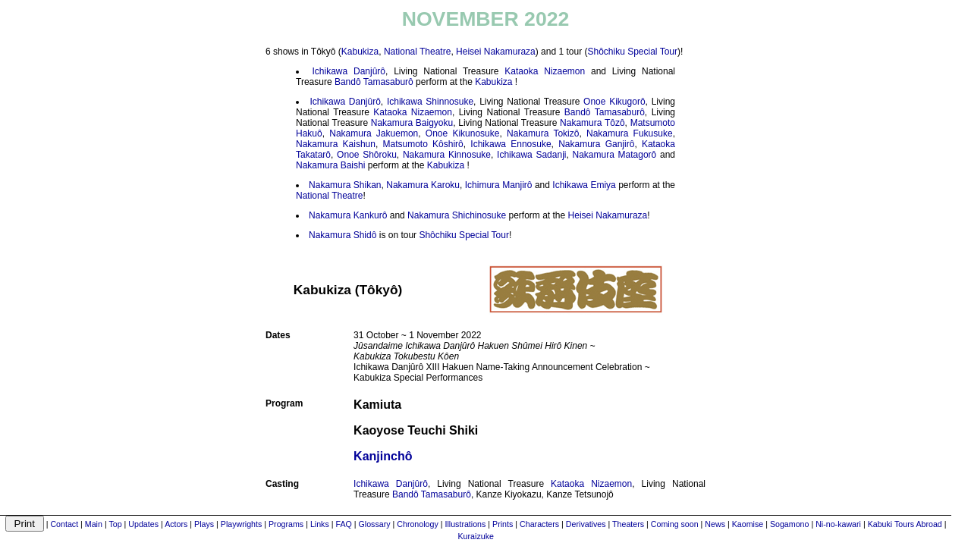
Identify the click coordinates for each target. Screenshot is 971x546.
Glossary (375, 524)
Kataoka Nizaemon (544, 71)
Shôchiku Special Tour (632, 51)
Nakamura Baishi (330, 165)
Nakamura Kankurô (348, 215)
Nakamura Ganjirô (596, 144)
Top (114, 524)
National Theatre (417, 51)
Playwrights (241, 524)
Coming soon (675, 524)
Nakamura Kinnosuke (447, 154)
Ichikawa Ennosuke (510, 144)
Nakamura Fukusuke (629, 133)
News (715, 524)
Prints (502, 524)
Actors (176, 524)
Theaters (628, 524)
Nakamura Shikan (345, 185)
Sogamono (789, 524)
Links (319, 524)
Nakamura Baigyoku (412, 123)
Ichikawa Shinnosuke (430, 101)
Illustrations (465, 524)
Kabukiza (360, 51)
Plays (204, 524)
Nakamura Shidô (342, 235)
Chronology (417, 524)
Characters (539, 524)
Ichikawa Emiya (583, 185)
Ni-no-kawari (838, 524)
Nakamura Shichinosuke (456, 215)
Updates (143, 524)
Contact (64, 524)
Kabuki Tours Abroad (905, 524)
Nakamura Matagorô (615, 154)
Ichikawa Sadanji (531, 154)
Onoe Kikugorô (614, 101)
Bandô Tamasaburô (374, 82)
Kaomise (747, 524)
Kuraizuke (476, 536)
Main (93, 524)
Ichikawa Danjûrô (348, 71)
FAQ (343, 524)
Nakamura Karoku (423, 185)
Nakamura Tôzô (592, 123)
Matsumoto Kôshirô (422, 144)
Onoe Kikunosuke (463, 133)
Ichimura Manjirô (499, 185)
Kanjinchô (383, 456)
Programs (286, 524)
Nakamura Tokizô (543, 133)
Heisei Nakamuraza (496, 51)
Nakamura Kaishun (336, 144)
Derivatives (586, 524)
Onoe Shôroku (367, 154)
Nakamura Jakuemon (373, 133)
